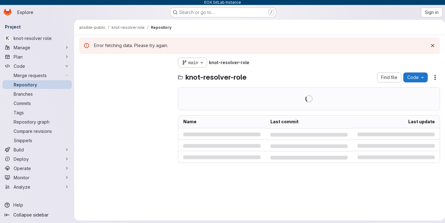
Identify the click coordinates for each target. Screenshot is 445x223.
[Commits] (37, 103)
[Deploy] (37, 159)
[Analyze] (37, 186)
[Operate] (37, 168)
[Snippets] (37, 140)
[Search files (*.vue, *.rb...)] (125, 75)
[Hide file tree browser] (84, 63)
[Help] (37, 205)
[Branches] (37, 94)
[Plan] (37, 56)
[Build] (37, 149)
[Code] (37, 66)
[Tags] (37, 112)
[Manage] (37, 47)
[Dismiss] (430, 45)
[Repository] (37, 84)
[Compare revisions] (37, 131)
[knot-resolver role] (37, 38)
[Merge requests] (37, 75)
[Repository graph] (37, 121)
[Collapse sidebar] (37, 215)
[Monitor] (37, 177)
